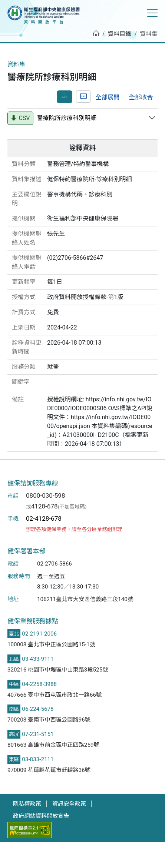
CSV (20, 118)
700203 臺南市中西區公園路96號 (48, 719)
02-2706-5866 (54, 563)
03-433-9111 (37, 659)
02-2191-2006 (39, 633)
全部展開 (107, 97)
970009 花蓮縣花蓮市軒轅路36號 (48, 770)
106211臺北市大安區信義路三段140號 (85, 599)
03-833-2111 (37, 759)
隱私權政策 (27, 803)
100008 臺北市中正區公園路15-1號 (51, 644)
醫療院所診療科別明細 (66, 118)
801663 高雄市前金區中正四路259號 (53, 745)
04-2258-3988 (39, 684)
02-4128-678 (44, 518)
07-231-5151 (37, 734)
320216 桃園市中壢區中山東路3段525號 (57, 669)
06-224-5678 (37, 709)
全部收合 (141, 97)
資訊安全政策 (69, 803)
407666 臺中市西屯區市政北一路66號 (54, 695)
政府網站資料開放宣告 (41, 816)
